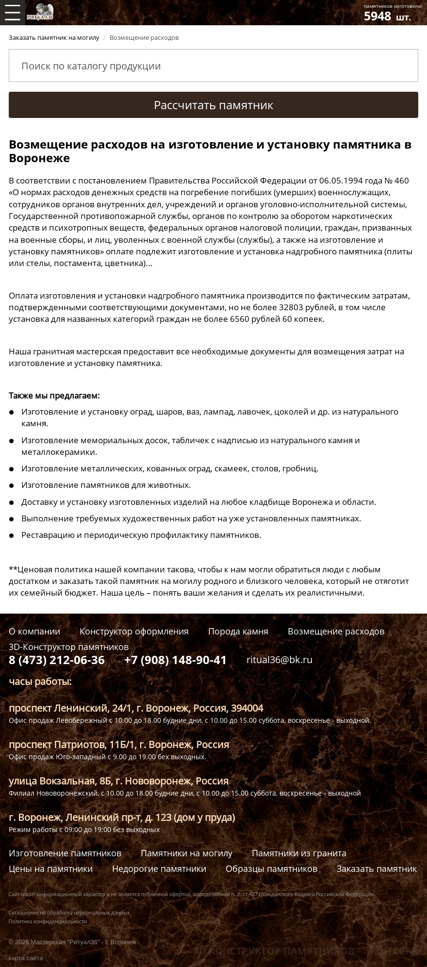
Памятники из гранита (299, 853)
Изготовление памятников (65, 853)
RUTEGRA (396, 950)
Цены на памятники (51, 869)
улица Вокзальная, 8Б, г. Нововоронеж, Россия (119, 780)
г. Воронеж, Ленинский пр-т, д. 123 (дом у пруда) (122, 817)
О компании (34, 631)
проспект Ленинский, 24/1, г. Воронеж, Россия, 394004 (136, 708)
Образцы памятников (271, 869)
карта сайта (26, 958)
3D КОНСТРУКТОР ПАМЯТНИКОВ (274, 950)
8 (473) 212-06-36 (57, 659)
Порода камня (238, 631)
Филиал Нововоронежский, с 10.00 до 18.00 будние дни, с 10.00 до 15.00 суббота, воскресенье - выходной (185, 793)
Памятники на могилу (186, 853)
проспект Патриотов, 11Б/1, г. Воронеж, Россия (119, 744)
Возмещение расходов (336, 631)
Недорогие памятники (159, 869)
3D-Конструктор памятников (69, 647)
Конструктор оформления (134, 631)
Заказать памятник (377, 869)
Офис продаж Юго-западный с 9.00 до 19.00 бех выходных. (107, 756)
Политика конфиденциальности (48, 921)
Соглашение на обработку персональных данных (69, 912)
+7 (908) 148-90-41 (175, 659)
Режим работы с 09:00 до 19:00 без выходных (84, 829)
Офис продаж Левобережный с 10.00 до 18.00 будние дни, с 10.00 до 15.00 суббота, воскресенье (169, 720)
